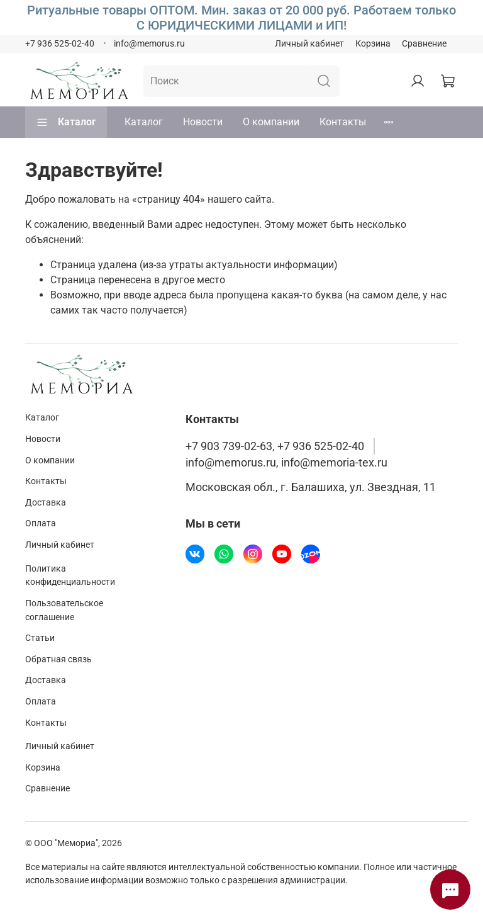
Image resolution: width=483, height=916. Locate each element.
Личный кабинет (309, 43)
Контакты (342, 122)
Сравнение (424, 43)
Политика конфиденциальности (70, 575)
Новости (203, 122)
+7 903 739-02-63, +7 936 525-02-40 (275, 446)
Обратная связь (58, 659)
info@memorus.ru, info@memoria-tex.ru (286, 462)
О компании (271, 122)
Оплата (40, 523)
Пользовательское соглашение (64, 610)
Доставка (45, 502)
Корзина (373, 43)
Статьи (40, 638)
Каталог (66, 122)
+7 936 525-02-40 (59, 43)
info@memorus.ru (149, 43)
